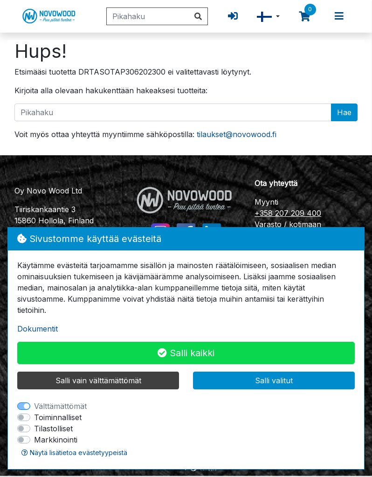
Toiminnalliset (58, 417)
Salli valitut (274, 380)
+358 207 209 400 (288, 213)
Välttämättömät (60, 406)
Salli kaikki (186, 353)
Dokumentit (37, 328)
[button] (268, 16)
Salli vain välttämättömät (98, 380)
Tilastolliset (53, 428)
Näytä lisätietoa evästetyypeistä (74, 452)
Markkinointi (55, 439)
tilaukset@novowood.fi (236, 134)
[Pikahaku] (147, 16)
